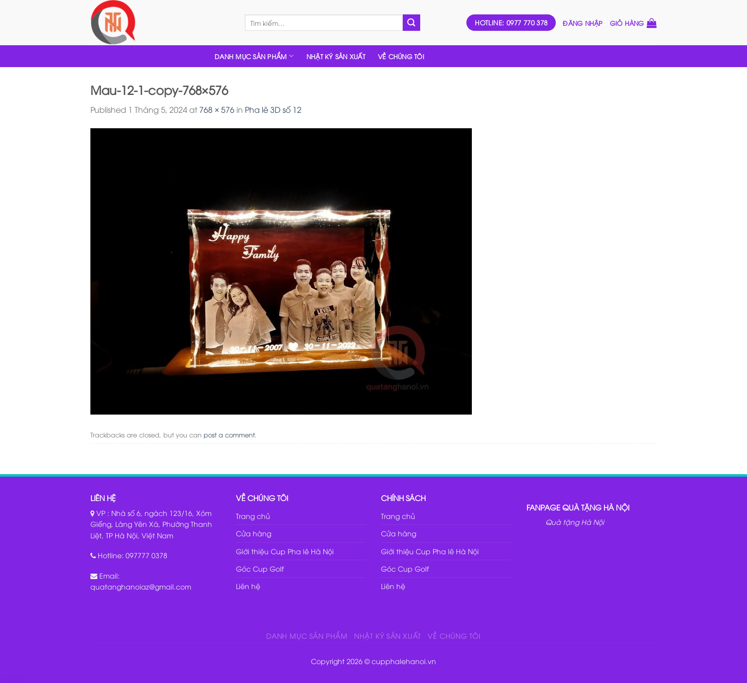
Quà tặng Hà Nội (574, 521)
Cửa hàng (253, 533)
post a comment (229, 434)
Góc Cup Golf (260, 568)
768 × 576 (216, 109)
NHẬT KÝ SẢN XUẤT (335, 56)
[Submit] (411, 22)
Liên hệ (248, 586)
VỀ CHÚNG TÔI (401, 56)
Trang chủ (253, 515)
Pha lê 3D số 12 (273, 109)
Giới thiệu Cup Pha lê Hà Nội (285, 551)
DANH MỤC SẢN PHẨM (254, 56)
